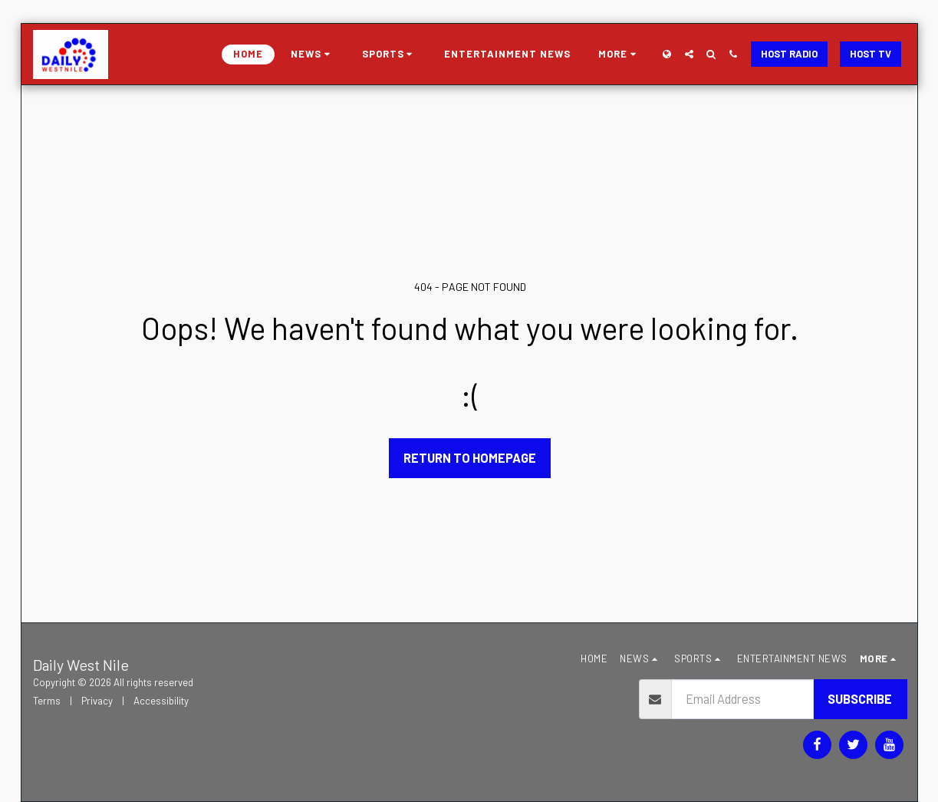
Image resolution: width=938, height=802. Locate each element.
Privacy (97, 701)
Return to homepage (469, 457)
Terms (47, 701)
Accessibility (161, 701)
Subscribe (860, 698)
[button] (312, 54)
